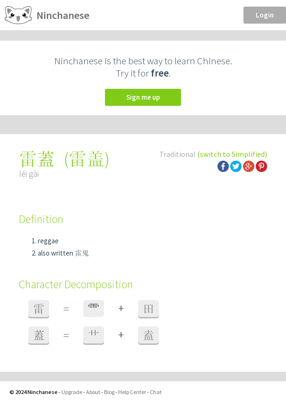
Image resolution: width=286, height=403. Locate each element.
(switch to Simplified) (232, 154)
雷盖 (86, 159)
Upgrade (71, 391)
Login (265, 14)
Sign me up (143, 97)
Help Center (132, 391)
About (93, 391)
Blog (109, 391)
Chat (156, 391)
